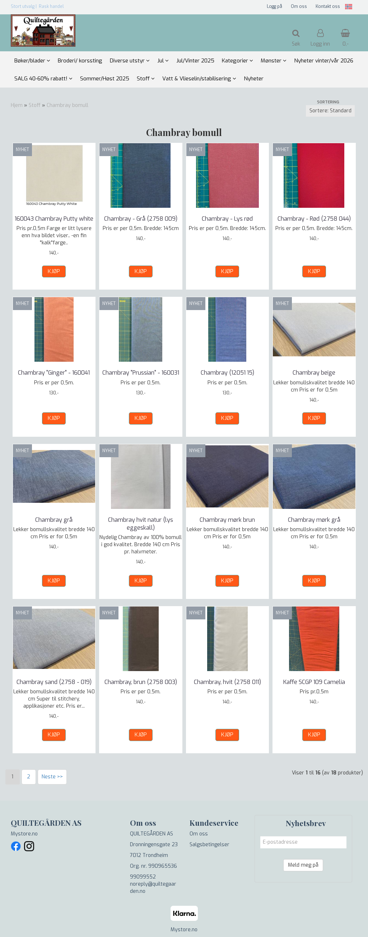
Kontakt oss (328, 6)
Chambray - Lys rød (227, 218)
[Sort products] (330, 111)
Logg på (274, 6)
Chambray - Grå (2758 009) (140, 218)
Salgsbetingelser (209, 844)
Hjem (17, 105)
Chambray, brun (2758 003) (140, 682)
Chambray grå (54, 520)
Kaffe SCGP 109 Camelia (314, 682)
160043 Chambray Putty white (54, 218)
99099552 (143, 876)
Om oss (299, 6)
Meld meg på (303, 865)
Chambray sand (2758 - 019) (54, 682)
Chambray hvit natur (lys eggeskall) (140, 523)
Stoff (35, 105)
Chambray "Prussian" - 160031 (140, 372)
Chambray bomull (67, 105)
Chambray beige (314, 372)
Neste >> (52, 776)
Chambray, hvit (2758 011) (227, 682)
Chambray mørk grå (314, 520)
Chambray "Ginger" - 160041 (54, 372)
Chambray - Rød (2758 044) (314, 218)
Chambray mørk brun (227, 520)
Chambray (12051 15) (227, 372)
